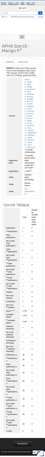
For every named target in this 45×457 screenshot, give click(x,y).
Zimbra (10, 3)
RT (34, 3)
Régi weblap (31, 4)
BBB (22, 3)
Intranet (3, 4)
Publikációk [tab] (10, 62)
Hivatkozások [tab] (23, 62)
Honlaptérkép (22, 444)
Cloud (17, 3)
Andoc (28, 3)
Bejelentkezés (13, 4)
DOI (26, 189)
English (23, 8)
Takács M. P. (31, 147)
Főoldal (3, 3)
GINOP (22, 4)
